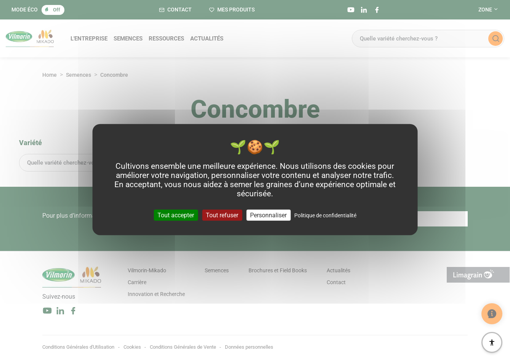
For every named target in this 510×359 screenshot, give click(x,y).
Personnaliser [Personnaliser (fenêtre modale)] (268, 214)
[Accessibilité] (491, 342)
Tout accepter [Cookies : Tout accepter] (175, 214)
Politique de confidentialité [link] (325, 215)
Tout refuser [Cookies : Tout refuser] (222, 214)
